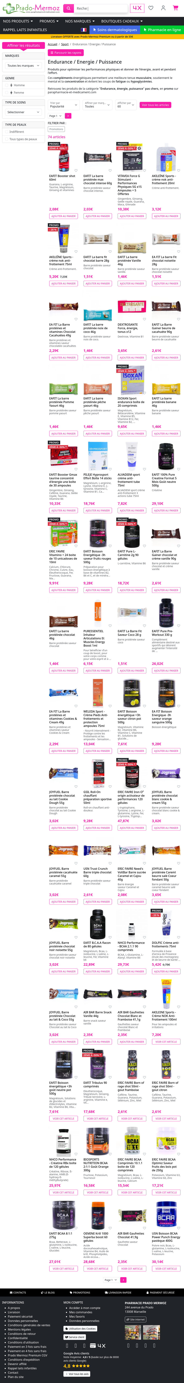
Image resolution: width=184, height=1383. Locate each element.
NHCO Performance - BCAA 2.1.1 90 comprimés (131, 946)
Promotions (56, 129)
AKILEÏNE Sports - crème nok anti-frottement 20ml (164, 179)
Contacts (18, 1292)
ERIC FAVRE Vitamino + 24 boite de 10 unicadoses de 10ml (63, 556)
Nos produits (18, 21)
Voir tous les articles (155, 105)
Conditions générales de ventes (29, 1325)
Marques (12, 56)
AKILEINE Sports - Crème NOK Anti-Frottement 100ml (164, 1015)
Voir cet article (166, 1041)
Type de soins (15, 102)
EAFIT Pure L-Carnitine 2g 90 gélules (128, 554)
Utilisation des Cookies (80, 1328)
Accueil (52, 44)
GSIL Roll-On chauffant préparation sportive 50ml (98, 797)
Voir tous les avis (76, 1374)
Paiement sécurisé (160, 1292)
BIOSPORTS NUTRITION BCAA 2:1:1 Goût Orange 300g (96, 1164)
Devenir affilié (17, 1364)
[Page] (56, 116)
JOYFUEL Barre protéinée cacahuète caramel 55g (63, 872)
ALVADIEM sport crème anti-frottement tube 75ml (129, 480)
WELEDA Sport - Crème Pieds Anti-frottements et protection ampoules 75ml (96, 718)
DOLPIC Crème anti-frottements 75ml (165, 944)
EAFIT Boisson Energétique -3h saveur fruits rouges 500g (97, 556)
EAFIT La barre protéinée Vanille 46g (129, 260)
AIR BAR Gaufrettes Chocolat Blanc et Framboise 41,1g (131, 1015)
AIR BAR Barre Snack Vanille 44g (98, 1014)
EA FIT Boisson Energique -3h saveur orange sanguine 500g (162, 716)
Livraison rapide (118, 1292)
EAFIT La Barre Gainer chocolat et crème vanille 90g (164, 554)
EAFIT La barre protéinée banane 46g (164, 402)
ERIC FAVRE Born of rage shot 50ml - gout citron (165, 1086)
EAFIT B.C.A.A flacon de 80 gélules (97, 944)
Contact (13, 1373)
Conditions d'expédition (24, 1360)
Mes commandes (80, 1312)
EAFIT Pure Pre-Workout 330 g (162, 633)
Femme (17, 92)
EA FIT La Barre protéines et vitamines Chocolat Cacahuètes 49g (62, 330)
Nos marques (80, 21)
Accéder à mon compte (84, 1308)
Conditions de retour (22, 1334)
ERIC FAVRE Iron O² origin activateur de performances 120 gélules (131, 797)
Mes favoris (77, 1316)
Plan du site (16, 1377)
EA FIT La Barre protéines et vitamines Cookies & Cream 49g (63, 716)
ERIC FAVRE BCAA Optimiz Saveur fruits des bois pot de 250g (164, 1164)
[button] (68, 116)
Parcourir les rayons (65, 53)
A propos (14, 1308)
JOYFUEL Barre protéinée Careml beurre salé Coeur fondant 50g (164, 874)
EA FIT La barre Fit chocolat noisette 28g (164, 260)
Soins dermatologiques (115, 29)
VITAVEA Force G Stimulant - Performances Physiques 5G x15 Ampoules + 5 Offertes (130, 185)
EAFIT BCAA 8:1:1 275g (60, 1235)
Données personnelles (23, 1321)
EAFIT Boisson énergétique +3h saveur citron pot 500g (129, 716)
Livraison (14, 1312)
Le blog (48, 1292)
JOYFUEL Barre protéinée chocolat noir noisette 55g (62, 946)
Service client (74, 1337)
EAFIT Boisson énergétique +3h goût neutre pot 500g (60, 1088)
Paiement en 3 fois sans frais (27, 1347)
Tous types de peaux (23, 139)
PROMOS (49, 21)
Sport (65, 44)
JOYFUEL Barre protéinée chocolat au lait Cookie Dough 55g (62, 797)
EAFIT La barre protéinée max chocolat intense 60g (98, 179)
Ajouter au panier (63, 216)
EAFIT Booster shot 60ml (62, 178)
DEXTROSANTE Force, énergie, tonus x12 (128, 328)
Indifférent (17, 132)
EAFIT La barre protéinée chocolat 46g (62, 634)
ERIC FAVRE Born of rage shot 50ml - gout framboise (131, 1086)
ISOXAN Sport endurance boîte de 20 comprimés (131, 402)
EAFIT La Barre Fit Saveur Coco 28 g (130, 633)
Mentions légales (19, 1329)
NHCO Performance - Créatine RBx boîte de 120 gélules (62, 1163)
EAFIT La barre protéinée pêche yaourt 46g (95, 402)
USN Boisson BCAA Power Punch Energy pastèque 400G (166, 1237)
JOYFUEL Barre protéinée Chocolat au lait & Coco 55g (62, 1015)
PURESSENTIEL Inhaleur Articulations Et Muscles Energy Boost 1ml (94, 638)
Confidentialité (18, 1338)
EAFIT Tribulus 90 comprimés (95, 1084)
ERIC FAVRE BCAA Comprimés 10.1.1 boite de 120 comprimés (130, 1164)
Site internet (135, 1319)
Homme (17, 85)
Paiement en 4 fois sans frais (27, 1351)
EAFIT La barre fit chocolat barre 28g (96, 259)
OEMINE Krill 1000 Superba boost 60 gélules (96, 1237)
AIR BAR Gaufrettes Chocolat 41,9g (131, 1235)
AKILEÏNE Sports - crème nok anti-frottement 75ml (61, 260)
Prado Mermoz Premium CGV (27, 1355)
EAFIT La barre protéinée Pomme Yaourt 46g (61, 402)
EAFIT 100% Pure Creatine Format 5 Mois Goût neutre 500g (164, 480)
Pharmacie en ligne (162, 29)
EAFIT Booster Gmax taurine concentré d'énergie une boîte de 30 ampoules (63, 480)
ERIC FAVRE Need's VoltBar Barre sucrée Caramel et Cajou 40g (132, 874)
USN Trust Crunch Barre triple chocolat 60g (98, 872)
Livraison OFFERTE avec (92, 36)
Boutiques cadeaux (122, 21)
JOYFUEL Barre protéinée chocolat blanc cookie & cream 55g (165, 797)
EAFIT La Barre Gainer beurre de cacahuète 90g (163, 328)
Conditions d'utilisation (23, 1342)
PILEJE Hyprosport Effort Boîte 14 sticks (98, 476)
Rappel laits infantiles (25, 29)
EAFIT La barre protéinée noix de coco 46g (96, 328)
